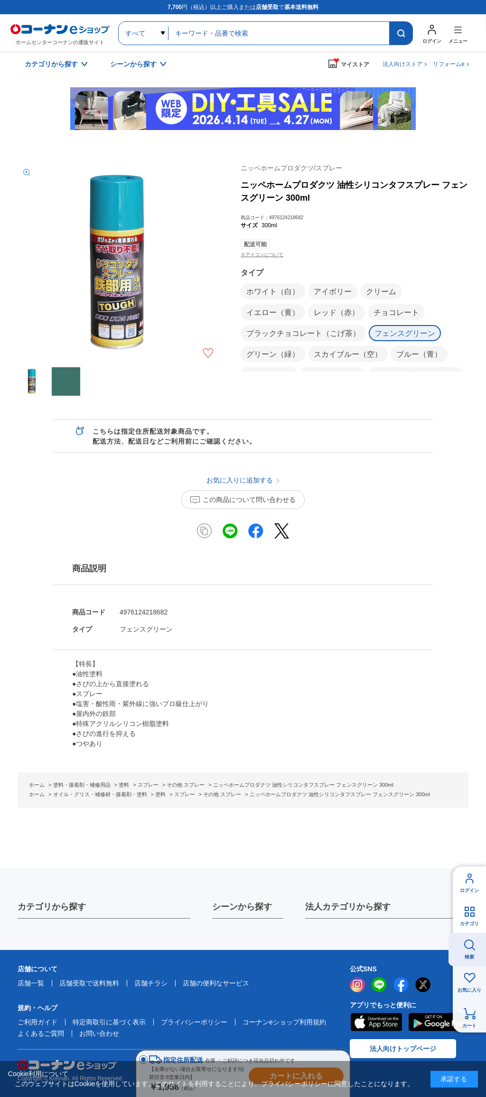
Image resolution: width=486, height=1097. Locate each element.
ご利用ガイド (37, 1022)
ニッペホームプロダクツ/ (291, 168)
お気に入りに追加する (208, 353)
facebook (401, 984)
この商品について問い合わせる (249, 499)
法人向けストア (402, 64)
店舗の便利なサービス (216, 983)
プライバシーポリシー (194, 1022)
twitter (422, 984)
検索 (469, 956)
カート (469, 1025)
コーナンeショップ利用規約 (284, 1022)
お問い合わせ (99, 1033)
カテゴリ (469, 923)
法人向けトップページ (403, 1048)
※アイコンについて (262, 254)
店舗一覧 (31, 983)
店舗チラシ (151, 983)
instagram (357, 984)
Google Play (439, 1022)
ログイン (469, 890)
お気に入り (469, 990)
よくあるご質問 (41, 1033)
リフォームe (449, 64)
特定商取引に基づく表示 (109, 1022)
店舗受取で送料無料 (89, 983)
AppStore (376, 1022)
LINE (379, 984)
